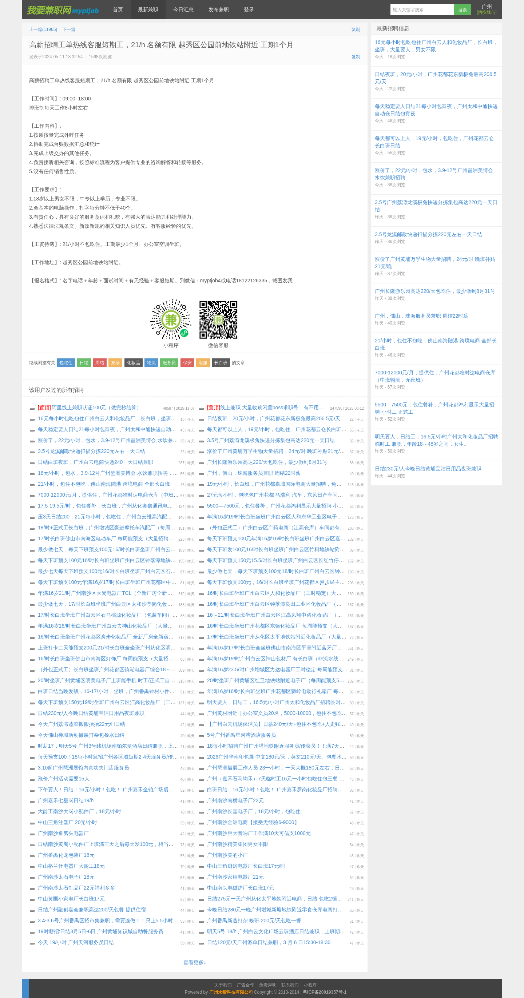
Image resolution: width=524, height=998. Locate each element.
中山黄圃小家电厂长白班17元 (71, 899)
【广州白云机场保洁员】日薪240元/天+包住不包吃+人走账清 (276, 724)
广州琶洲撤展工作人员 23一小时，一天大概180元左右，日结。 (278, 768)
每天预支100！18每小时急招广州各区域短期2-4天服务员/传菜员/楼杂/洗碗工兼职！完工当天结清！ (150, 757)
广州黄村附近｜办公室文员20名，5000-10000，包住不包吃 (274, 713)
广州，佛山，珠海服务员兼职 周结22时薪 (254, 473)
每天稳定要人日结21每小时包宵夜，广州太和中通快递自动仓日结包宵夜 (120, 429)
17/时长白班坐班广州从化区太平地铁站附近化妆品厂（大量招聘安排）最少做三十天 (302, 637)
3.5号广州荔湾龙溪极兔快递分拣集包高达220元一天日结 (271, 440)
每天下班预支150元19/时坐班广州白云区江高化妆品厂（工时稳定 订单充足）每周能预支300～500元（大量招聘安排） (172, 702)
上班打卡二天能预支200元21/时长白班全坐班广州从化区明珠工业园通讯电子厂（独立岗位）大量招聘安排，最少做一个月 (175, 648)
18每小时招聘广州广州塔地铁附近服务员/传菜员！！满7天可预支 (280, 746)
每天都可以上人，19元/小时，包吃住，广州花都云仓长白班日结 (279, 429)
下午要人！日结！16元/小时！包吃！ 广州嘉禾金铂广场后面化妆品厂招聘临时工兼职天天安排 (144, 789)
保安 (187, 362)
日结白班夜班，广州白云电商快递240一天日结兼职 (95, 462)
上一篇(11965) (43, 29)
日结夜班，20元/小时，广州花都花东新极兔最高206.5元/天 (273, 418)
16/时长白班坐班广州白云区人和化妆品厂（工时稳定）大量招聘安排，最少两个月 (299, 593)
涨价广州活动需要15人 (64, 779)
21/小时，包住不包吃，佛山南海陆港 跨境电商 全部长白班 (104, 484)
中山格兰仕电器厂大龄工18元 (71, 866)
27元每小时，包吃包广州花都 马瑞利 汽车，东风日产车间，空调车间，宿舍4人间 (299, 495)
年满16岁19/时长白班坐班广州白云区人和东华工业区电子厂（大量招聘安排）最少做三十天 (310, 517)
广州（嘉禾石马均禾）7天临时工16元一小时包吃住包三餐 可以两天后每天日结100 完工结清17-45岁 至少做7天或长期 (340, 779)
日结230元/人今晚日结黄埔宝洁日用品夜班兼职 (91, 713)
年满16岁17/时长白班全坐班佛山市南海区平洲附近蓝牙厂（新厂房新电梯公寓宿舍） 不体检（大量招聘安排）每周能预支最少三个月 (357, 648)
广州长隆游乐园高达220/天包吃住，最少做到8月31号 (267, 462)
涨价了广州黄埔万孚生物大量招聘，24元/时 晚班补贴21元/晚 (276, 451)
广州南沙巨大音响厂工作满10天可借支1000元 (259, 833)
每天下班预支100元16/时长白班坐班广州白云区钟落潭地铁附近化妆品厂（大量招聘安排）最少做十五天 (155, 560)
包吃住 (65, 362)
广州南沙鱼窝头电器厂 (63, 833)
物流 (151, 362)
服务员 (169, 362)
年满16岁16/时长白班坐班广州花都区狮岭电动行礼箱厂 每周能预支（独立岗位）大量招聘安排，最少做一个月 (331, 691)
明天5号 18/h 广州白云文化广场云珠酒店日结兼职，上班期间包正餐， (286, 931)
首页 (118, 9)
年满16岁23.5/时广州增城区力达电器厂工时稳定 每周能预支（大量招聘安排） (295, 669)
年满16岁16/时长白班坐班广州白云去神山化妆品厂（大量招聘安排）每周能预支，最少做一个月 (146, 626)
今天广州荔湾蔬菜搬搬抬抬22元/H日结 (81, 724)
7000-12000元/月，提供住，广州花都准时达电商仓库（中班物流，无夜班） (123, 495)
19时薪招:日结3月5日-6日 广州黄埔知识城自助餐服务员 (100, 931)
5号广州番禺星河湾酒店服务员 (241, 735)
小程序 (310, 984)
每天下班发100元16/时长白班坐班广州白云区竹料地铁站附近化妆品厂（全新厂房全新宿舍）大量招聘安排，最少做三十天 (345, 549)
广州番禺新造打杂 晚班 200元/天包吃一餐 (254, 920)
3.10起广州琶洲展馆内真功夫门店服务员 (83, 768)
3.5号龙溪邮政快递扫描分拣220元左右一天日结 (91, 451)
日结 (84, 362)
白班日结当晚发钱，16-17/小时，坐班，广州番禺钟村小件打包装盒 (114, 691)
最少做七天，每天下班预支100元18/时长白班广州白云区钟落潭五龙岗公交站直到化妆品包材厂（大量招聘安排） (334, 571)
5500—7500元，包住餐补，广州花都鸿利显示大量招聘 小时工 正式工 (286, 506)
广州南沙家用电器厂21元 (235, 877)
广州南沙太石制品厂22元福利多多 (76, 888)
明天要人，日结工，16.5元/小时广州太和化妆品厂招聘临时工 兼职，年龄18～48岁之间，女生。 (316, 702)
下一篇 (68, 29)
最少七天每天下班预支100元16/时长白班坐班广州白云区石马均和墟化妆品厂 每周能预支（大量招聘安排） (158, 571)
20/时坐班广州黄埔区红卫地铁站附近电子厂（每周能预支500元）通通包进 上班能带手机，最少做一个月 (325, 680)
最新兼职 (148, 9)
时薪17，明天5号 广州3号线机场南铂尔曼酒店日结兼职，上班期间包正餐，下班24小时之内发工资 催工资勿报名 (165, 746)
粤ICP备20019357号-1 (324, 992)
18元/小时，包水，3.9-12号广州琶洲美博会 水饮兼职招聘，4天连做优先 (119, 473)
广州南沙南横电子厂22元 (235, 800)
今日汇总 (183, 9)
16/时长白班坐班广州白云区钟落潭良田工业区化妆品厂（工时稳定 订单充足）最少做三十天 (310, 604)
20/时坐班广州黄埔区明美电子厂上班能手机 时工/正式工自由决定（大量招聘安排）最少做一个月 (147, 680)
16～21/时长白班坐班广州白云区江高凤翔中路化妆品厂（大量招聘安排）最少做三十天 (305, 615)
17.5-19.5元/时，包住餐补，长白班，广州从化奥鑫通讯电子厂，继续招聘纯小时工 (131, 506)
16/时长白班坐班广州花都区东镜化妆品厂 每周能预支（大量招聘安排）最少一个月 (300, 626)
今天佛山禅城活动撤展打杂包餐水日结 (81, 735)
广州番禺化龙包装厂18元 (66, 855)
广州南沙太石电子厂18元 (66, 877)
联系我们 (290, 984)
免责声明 (268, 984)
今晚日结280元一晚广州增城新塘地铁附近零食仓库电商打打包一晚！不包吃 (292, 909)
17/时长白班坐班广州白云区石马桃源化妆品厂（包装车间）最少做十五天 (120, 615)
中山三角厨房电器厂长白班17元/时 (246, 866)
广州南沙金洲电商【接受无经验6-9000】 (253, 822)
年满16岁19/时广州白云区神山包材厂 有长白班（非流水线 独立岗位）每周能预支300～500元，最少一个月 (328, 658)
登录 (249, 9)
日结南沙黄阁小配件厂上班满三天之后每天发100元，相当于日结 (111, 844)
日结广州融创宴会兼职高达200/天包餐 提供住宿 (92, 909)
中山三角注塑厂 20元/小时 (67, 822)
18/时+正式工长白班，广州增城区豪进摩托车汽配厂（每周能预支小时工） (122, 527)
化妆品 (133, 362)
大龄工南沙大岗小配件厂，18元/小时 (79, 811)
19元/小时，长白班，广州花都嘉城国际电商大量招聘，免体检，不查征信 (289, 484)
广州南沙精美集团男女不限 (237, 844)
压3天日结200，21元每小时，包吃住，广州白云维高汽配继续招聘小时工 (120, 517)
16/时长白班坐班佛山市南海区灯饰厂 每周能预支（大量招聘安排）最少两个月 (126, 658)
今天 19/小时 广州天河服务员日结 (76, 942)
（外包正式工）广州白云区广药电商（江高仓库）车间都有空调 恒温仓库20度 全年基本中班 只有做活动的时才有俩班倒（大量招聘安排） (362, 527)
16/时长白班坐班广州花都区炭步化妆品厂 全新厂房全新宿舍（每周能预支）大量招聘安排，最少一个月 (154, 637)
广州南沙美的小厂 (227, 855)
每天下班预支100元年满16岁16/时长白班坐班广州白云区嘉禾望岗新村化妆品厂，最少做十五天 (314, 538)
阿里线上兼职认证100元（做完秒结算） (90, 407)
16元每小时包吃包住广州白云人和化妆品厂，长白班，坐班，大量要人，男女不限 (130, 418)
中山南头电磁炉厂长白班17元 (240, 888)
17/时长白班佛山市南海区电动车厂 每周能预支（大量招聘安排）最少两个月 (123, 538)
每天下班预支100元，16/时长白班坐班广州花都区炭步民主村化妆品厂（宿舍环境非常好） (309, 582)
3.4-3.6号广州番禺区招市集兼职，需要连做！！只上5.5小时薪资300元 (117, 920)
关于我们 (223, 984)
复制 (356, 29)
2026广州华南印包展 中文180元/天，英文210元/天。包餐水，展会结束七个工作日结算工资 (310, 757)
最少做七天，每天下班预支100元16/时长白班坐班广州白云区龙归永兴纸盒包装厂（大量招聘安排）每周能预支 (163, 549)
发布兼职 (219, 9)
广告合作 (245, 984)
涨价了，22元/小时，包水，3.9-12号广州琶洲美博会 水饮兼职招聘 (113, 440)
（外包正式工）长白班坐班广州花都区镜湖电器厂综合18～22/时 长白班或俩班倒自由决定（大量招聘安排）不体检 (167, 669)
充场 (115, 362)
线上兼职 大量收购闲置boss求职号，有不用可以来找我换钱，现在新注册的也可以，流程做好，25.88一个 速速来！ (344, 407)
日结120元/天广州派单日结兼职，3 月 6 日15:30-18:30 (268, 942)
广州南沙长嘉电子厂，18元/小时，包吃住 (254, 811)
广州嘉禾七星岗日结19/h (66, 800)
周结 (99, 362)
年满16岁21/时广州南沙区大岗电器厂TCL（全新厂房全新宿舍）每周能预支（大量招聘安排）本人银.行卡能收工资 (167, 593)
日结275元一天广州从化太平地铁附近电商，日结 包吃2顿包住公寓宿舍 (287, 899)
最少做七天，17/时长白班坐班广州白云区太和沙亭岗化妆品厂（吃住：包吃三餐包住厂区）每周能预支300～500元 (167, 604)
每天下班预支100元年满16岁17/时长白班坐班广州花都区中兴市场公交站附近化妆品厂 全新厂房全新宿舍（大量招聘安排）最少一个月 (189, 582)
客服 (203, 362)
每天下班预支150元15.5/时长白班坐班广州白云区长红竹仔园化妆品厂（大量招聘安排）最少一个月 (319, 560)
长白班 (220, 362)
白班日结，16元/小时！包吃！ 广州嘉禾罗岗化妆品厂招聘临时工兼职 (285, 789)
